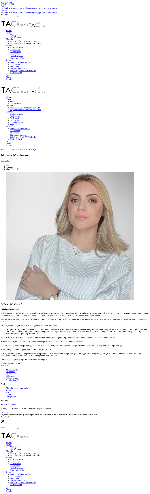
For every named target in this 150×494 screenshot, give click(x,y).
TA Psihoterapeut (12, 378)
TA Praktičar (10, 372)
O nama (8, 394)
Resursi (8, 390)
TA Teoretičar (11, 374)
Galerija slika (11, 396)
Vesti (7, 392)
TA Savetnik (10, 376)
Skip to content (6, 2)
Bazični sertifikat (12, 370)
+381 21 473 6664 (11, 404)
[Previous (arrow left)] (2, 427)
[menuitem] (9, 31)
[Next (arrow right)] (4, 427)
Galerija (4, 6)
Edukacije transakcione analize (17, 388)
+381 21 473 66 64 (8, 4)
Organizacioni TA (12, 380)
